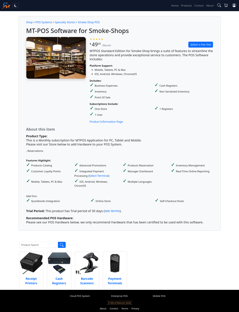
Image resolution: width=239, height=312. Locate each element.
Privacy (135, 308)
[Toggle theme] (15, 5)
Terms (124, 308)
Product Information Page (106, 121)
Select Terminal (99, 176)
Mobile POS (159, 295)
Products (186, 5)
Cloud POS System (80, 295)
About (210, 5)
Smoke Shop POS (89, 22)
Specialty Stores (65, 22)
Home (175, 5)
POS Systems (43, 22)
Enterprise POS (119, 295)
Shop (29, 22)
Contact (199, 5)
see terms (112, 211)
